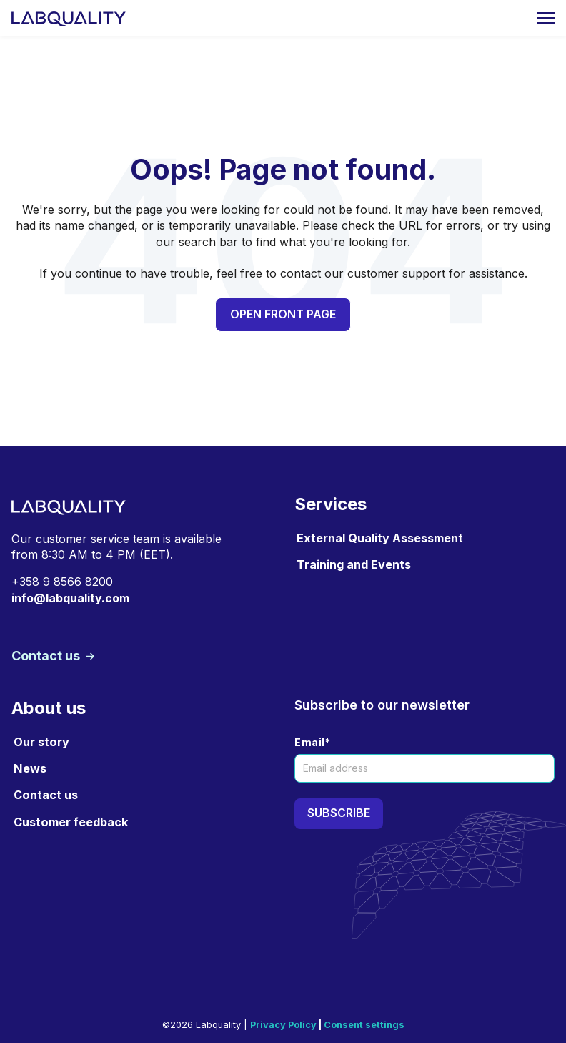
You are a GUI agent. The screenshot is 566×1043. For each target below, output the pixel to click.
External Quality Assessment (380, 538)
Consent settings (364, 1024)
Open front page (283, 314)
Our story (41, 742)
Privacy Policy (283, 1024)
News (30, 768)
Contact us (47, 655)
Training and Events (354, 564)
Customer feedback (71, 822)
